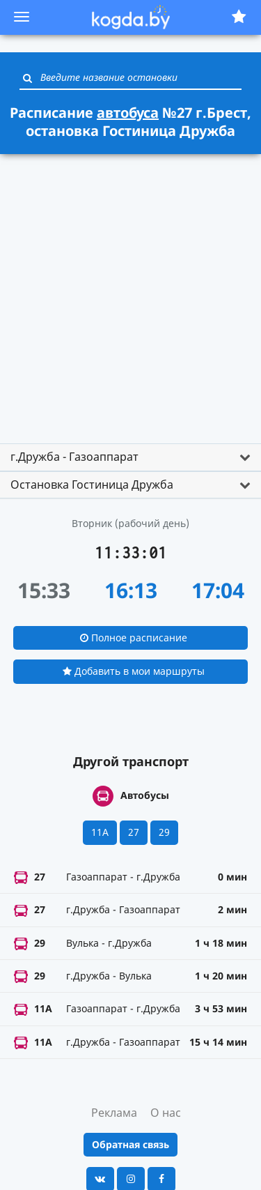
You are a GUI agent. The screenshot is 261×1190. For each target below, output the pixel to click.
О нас (165, 1112)
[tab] (130, 457)
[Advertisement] (130, 292)
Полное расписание (133, 637)
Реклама (114, 1112)
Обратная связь (130, 1144)
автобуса (128, 112)
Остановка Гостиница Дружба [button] (91, 484)
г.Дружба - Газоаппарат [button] (74, 456)
